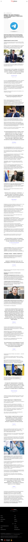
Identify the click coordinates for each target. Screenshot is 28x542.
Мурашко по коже (6, 406)
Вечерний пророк (9, 410)
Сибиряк (7, 47)
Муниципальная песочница (8, 464)
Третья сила (9, 205)
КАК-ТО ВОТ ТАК (14, 502)
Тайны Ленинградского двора (10, 431)
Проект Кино (6, 397)
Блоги (15, 517)
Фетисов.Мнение (6, 218)
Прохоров (19, 362)
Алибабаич (5, 250)
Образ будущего (14, 199)
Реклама (15, 519)
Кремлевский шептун (10, 100)
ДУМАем (14, 486)
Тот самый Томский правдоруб (14, 242)
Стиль (15, 515)
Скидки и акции (16, 527)
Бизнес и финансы (3, 519)
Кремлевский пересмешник (14, 118)
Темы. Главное (7, 466)
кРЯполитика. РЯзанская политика (16, 184)
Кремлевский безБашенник (12, 80)
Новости (2, 515)
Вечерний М (6, 161)
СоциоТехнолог (8, 85)
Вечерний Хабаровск (13, 165)
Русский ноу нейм (14, 75)
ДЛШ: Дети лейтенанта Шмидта (14, 500)
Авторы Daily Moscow (3, 529)
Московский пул (20, 279)
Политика (2, 517)
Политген (14, 424)
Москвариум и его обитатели (8, 284)
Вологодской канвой (8, 247)
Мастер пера (10, 332)
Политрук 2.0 (6, 354)
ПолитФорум (14, 142)
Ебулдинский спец (7, 228)
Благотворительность (17, 529)
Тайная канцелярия (14, 390)
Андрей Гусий (20, 225)
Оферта (2, 527)
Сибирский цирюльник (7, 459)
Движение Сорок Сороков (8, 329)
